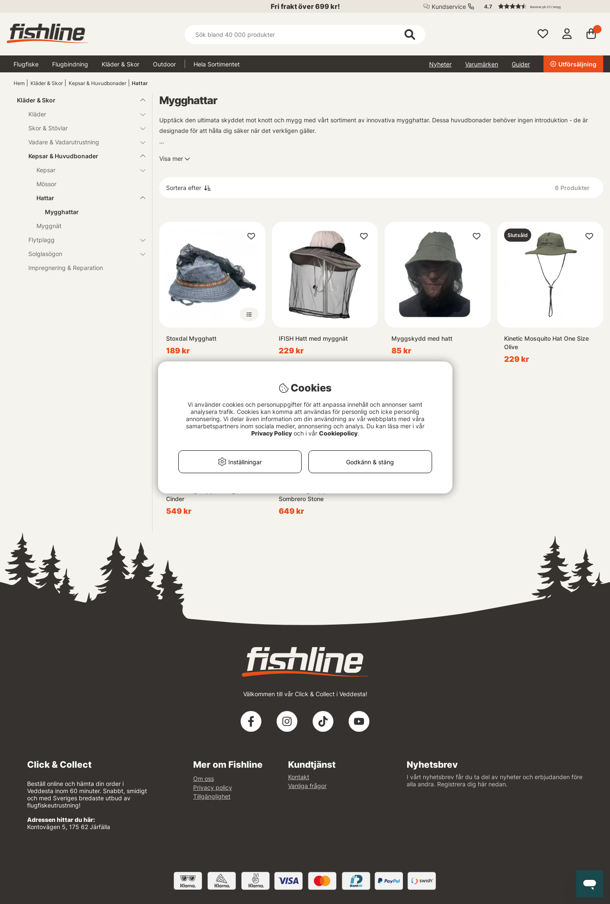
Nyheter (440, 64)
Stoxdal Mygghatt (191, 338)
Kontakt (298, 776)
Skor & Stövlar (81, 128)
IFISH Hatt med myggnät (313, 338)
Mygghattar (62, 211)
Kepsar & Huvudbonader (97, 83)
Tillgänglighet (211, 796)
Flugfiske (26, 64)
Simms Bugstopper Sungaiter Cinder (207, 494)
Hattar (140, 83)
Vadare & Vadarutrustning (81, 142)
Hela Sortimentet (217, 64)
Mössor (46, 183)
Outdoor (164, 64)
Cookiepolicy (338, 433)
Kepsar (85, 170)
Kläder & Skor (120, 64)
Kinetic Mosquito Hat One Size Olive (546, 342)
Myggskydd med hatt (421, 338)
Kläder (81, 114)
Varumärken (481, 64)
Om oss (203, 778)
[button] (539, 6)
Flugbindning (70, 64)
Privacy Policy (271, 433)
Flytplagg (81, 239)
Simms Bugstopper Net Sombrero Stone (311, 494)
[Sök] (305, 34)
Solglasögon (81, 253)
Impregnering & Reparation (65, 267)
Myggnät (48, 225)
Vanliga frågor (307, 785)
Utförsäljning (573, 64)
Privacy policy (212, 787)
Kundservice (449, 6)
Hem (19, 83)
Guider (521, 64)
